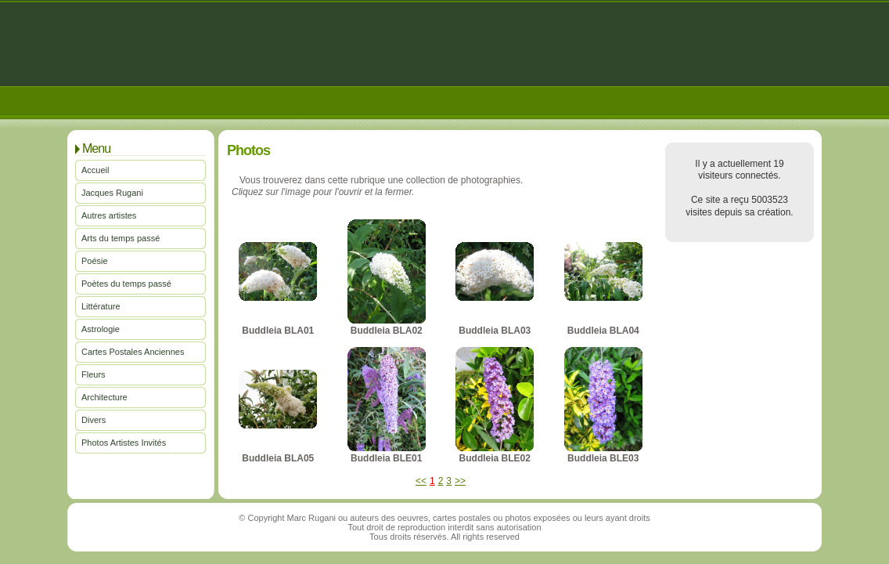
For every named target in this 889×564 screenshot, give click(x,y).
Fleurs (93, 374)
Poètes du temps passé (126, 283)
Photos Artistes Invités (123, 442)
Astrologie (100, 329)
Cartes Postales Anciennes (132, 351)
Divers (93, 420)
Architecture (104, 397)
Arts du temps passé (120, 238)
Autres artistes (108, 215)
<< (421, 480)
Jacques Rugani (112, 192)
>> (460, 480)
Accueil (95, 170)
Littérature (101, 306)
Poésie (94, 261)
